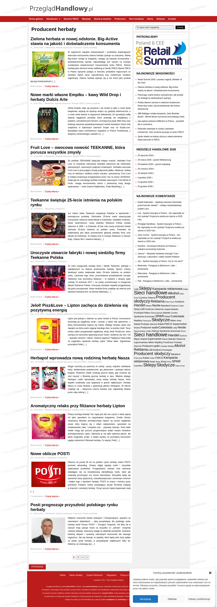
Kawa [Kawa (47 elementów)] (161, 324)
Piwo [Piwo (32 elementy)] (167, 302)
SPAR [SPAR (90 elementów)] (159, 316)
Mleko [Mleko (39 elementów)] (173, 320)
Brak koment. (37, 86)
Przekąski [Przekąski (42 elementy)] (139, 312)
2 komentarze (37, 496)
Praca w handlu (127, 575)
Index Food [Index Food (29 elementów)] (179, 366)
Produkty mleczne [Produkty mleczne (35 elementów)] (149, 324)
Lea (139, 213)
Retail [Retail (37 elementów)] (167, 316)
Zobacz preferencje (199, 599)
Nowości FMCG (71, 19)
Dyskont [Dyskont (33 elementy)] (174, 306)
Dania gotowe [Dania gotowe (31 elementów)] (156, 313)
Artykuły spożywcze (64, 48)
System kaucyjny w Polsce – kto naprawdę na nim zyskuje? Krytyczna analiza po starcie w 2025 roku (161, 216)
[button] (210, 573)
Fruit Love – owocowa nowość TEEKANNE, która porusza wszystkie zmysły (78, 149)
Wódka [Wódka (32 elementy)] (137, 328)
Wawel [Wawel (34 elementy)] (149, 306)
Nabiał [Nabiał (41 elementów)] (137, 324)
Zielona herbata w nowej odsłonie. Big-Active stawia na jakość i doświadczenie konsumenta (75, 41)
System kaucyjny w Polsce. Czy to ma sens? (163, 261)
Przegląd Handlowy (146, 224)
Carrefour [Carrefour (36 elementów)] (143, 298)
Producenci (120, 19)
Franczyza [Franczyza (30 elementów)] (147, 321)
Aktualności (53, 19)
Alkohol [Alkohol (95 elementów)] (173, 293)
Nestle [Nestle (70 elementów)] (156, 305)
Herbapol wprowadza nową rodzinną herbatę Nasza (80, 358)
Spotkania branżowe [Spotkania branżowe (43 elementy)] (144, 316)
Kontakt (172, 19)
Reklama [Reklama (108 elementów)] (158, 301)
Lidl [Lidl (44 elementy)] (142, 309)
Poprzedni (37, 567)
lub (116, 599)
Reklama (160, 19)
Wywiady (86, 19)
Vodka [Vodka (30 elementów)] (185, 289)
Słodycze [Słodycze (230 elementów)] (161, 319)
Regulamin (111, 575)
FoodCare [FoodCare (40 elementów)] (149, 309)
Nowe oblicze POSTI (50, 453)
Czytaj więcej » (52, 86)
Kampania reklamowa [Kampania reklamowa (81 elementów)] (167, 288)
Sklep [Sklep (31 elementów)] (179, 321)
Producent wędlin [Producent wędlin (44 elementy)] (149, 327)
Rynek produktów (102, 19)
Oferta (150, 19)
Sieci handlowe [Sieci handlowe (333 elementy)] (150, 292)
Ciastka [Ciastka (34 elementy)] (174, 313)
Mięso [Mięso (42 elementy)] (147, 312)
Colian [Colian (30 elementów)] (181, 306)
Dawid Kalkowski (145, 202)
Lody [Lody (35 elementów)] (136, 289)
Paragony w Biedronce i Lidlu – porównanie (162, 281)
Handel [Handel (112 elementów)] (139, 305)
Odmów (172, 599)
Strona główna (36, 19)
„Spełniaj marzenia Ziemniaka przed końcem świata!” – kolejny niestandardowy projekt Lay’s (160, 205)
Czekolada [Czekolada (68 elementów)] (177, 316)
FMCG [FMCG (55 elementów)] (168, 323)
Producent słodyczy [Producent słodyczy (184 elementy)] (152, 353)
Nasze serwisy (75, 575)
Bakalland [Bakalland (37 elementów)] (165, 306)
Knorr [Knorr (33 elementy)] (172, 302)
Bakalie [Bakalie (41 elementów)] (166, 312)
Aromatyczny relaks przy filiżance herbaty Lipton (78, 405)
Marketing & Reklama (82, 314)
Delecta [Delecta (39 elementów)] (151, 297)
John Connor (143, 235)
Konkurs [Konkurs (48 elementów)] (179, 301)
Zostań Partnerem (94, 575)
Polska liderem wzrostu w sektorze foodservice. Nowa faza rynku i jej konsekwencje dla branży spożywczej (159, 105)
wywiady (129, 593)
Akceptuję (145, 599)
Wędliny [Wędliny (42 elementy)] (138, 320)
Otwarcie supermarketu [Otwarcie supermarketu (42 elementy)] (166, 309)
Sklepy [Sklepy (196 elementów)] (145, 288)
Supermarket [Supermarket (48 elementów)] (180, 324)
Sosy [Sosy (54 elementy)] (137, 309)
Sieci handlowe (136, 19)
